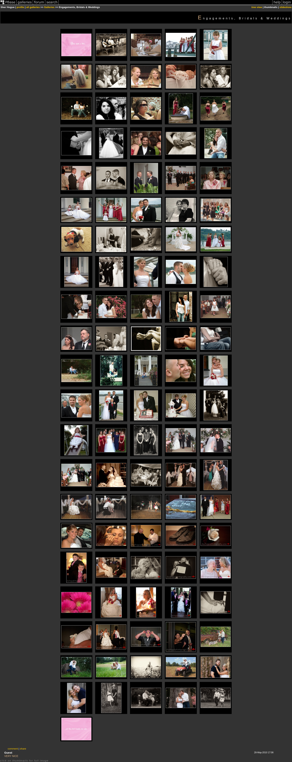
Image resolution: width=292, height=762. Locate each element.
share (23, 748)
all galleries (33, 7)
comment (13, 748)
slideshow (285, 7)
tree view (256, 7)
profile (20, 7)
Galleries (49, 7)
